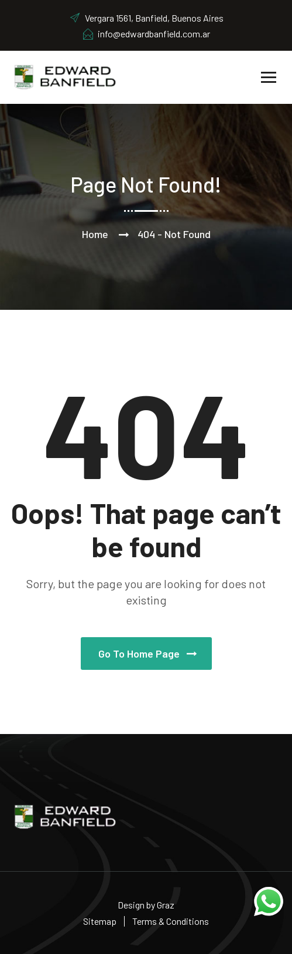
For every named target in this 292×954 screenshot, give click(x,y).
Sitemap (99, 921)
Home (95, 234)
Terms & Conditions (170, 921)
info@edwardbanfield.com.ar (146, 33)
